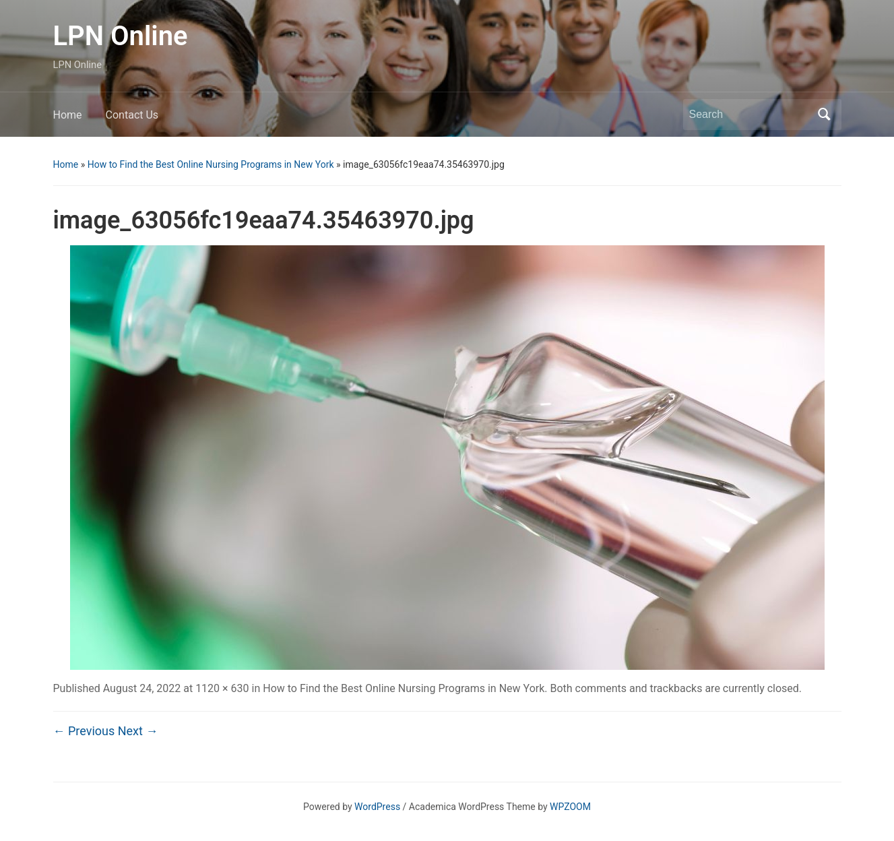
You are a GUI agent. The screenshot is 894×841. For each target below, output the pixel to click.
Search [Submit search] (825, 114)
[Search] (750, 114)
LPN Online (120, 36)
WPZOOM (570, 806)
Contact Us (132, 114)
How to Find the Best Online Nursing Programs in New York (211, 164)
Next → (138, 731)
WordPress (377, 806)
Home (67, 114)
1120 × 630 (222, 688)
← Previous (84, 731)
